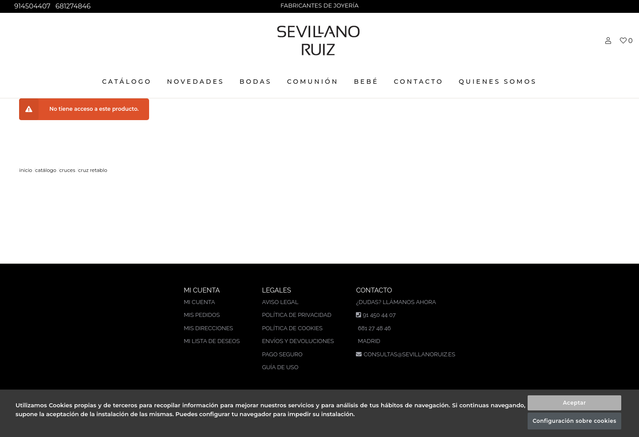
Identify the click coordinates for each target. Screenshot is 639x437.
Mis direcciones (208, 328)
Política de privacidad (296, 315)
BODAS (256, 82)
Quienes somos (498, 82)
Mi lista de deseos (212, 341)
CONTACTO (419, 82)
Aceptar (574, 402)
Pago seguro (282, 354)
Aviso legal (280, 302)
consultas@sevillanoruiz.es (409, 354)
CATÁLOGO (127, 82)
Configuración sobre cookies (574, 420)
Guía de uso (280, 367)
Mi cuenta (199, 302)
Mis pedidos (202, 315)
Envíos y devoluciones (298, 341)
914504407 (31, 6)
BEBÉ (366, 82)
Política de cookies (292, 328)
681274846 (72, 6)
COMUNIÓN (313, 82)
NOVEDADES (195, 82)
